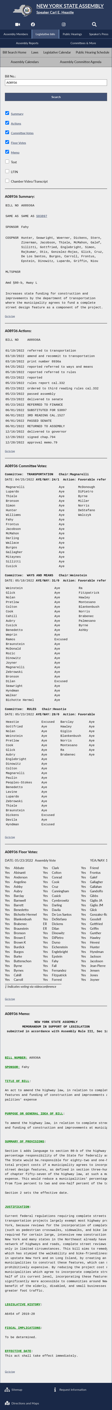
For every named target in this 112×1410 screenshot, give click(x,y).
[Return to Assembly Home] (56, 10)
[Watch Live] (17, 25)
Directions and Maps (22, 1403)
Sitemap (14, 1389)
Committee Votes (23, 134)
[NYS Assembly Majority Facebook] (32, 25)
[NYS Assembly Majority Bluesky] (79, 25)
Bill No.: (10, 77)
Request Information (69, 1389)
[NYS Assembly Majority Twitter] (48, 25)
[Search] (95, 25)
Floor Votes (19, 144)
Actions (16, 124)
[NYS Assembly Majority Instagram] (64, 25)
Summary (17, 115)
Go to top (10, 317)
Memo (15, 153)
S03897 (42, 217)
